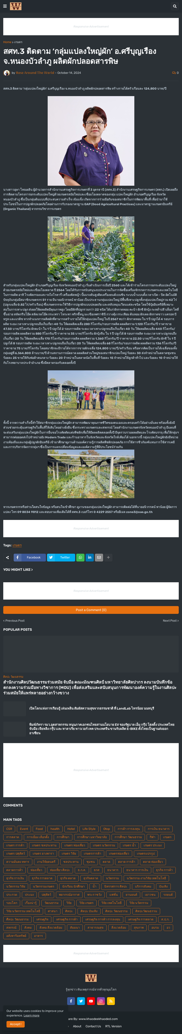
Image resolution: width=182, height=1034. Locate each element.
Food (39, 829)
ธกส (96, 870)
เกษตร (18, 42)
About (77, 1026)
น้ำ (94, 886)
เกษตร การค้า (15, 845)
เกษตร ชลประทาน (44, 845)
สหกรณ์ (11, 927)
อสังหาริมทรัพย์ (16, 936)
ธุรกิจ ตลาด (68, 878)
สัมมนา (75, 927)
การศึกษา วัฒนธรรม (128, 837)
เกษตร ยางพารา (43, 853)
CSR (9, 829)
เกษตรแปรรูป (146, 853)
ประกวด (11, 895)
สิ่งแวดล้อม (118, 927)
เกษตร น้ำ (129, 845)
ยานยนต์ (131, 895)
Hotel (71, 829)
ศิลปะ (69, 911)
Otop (106, 829)
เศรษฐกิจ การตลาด (140, 919)
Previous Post (14, 620)
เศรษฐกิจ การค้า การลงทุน (102, 919)
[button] (5, 6)
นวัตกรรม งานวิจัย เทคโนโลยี (146, 878)
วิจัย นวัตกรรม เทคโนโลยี (23, 911)
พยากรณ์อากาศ (69, 895)
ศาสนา (52, 911)
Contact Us (93, 1026)
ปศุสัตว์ (46, 895)
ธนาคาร (113, 870)
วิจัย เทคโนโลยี (111, 903)
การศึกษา (63, 837)
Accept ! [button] (15, 1024)
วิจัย (69, 903)
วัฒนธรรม (51, 903)
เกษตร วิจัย (69, 853)
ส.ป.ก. (165, 919)
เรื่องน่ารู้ (31, 903)
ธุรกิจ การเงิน (15, 878)
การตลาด (12, 837)
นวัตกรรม (112, 878)
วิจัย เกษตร (86, 903)
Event (24, 829)
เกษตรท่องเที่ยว (119, 853)
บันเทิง (163, 886)
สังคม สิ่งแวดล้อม (50, 927)
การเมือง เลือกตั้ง (38, 837)
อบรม (155, 927)
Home (7, 42)
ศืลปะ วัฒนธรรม (17, 919)
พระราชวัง (94, 895)
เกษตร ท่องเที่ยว (74, 845)
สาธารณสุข (96, 927)
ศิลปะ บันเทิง (89, 911)
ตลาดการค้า (14, 870)
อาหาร (38, 936)
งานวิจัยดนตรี (46, 862)
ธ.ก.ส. (82, 870)
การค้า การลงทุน (129, 829)
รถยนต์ (168, 895)
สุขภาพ (139, 927)
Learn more (31, 1015)
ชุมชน (90, 862)
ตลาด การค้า (126, 862)
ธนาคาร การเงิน (137, 870)
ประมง (29, 895)
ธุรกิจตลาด (90, 878)
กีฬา (152, 837)
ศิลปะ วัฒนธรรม (116, 911)
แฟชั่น (113, 895)
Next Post (170, 620)
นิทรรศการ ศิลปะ (115, 886)
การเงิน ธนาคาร (159, 829)
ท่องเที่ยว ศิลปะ (60, 870)
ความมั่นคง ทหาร (17, 862)
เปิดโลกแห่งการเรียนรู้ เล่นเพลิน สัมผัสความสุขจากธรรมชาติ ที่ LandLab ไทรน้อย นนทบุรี (91, 708)
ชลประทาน (71, 862)
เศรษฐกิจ (42, 919)
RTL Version (113, 1026)
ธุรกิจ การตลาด (42, 878)
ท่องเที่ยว (36, 870)
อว (168, 927)
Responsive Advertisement (91, 26)
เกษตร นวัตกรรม (104, 845)
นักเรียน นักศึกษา (73, 886)
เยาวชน (150, 895)
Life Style (89, 829)
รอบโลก (11, 903)
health (55, 829)
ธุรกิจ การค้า (164, 870)
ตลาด (106, 862)
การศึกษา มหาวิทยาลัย (92, 837)
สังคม (28, 927)
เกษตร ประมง (153, 845)
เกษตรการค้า (92, 853)
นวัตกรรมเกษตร (43, 886)
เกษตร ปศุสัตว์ (15, 853)
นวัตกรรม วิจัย (15, 886)
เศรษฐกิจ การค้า (67, 919)
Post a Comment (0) (91, 610)
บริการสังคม (143, 886)
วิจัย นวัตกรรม (138, 903)
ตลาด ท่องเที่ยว (153, 862)
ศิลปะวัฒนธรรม (146, 911)
